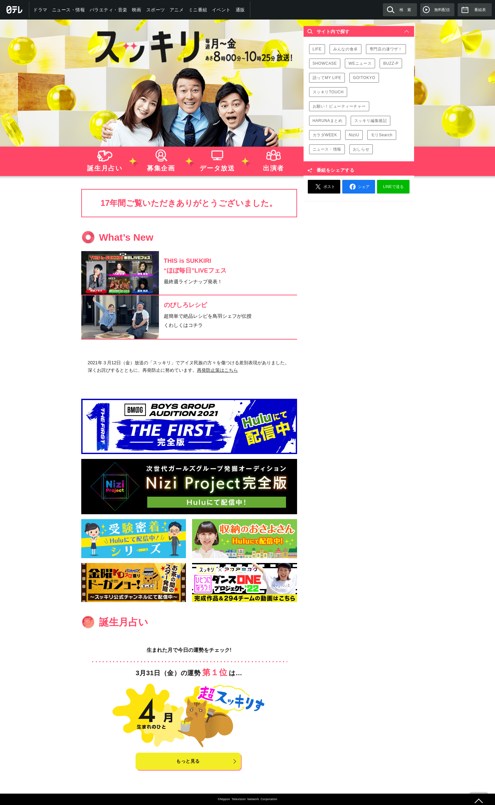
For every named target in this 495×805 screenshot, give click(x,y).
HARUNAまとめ (328, 120)
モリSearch (382, 135)
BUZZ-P (390, 63)
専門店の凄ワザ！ (386, 49)
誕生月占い (104, 159)
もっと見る (188, 761)
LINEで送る (393, 186)
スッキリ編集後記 (370, 120)
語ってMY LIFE (327, 77)
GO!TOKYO (364, 77)
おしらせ (361, 149)
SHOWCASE (325, 63)
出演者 (273, 159)
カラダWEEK (325, 135)
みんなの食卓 (345, 49)
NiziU (354, 135)
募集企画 (160, 159)
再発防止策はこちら (217, 370)
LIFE (317, 49)
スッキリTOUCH (328, 92)
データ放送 (217, 159)
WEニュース (359, 63)
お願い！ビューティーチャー (339, 106)
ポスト (324, 186)
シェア (358, 186)
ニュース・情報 (327, 149)
